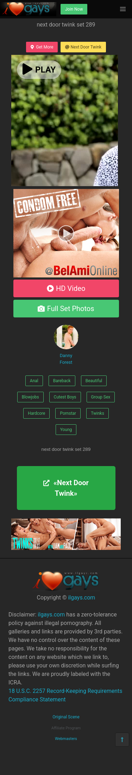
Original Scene (66, 716)
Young (66, 429)
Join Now (74, 9)
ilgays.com (81, 597)
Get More (42, 47)
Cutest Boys (65, 397)
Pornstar (68, 413)
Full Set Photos (66, 308)
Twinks (97, 413)
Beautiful (94, 380)
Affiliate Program (66, 728)
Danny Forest (66, 345)
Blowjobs (30, 397)
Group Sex (101, 397)
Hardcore (36, 413)
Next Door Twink (83, 47)
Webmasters (66, 738)
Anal (34, 380)
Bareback (62, 380)
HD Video (66, 288)
